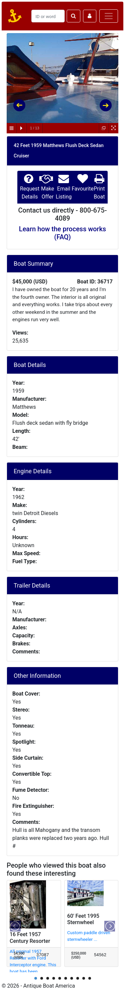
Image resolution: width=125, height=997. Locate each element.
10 (89, 978)
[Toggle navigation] (108, 16)
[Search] (48, 16)
